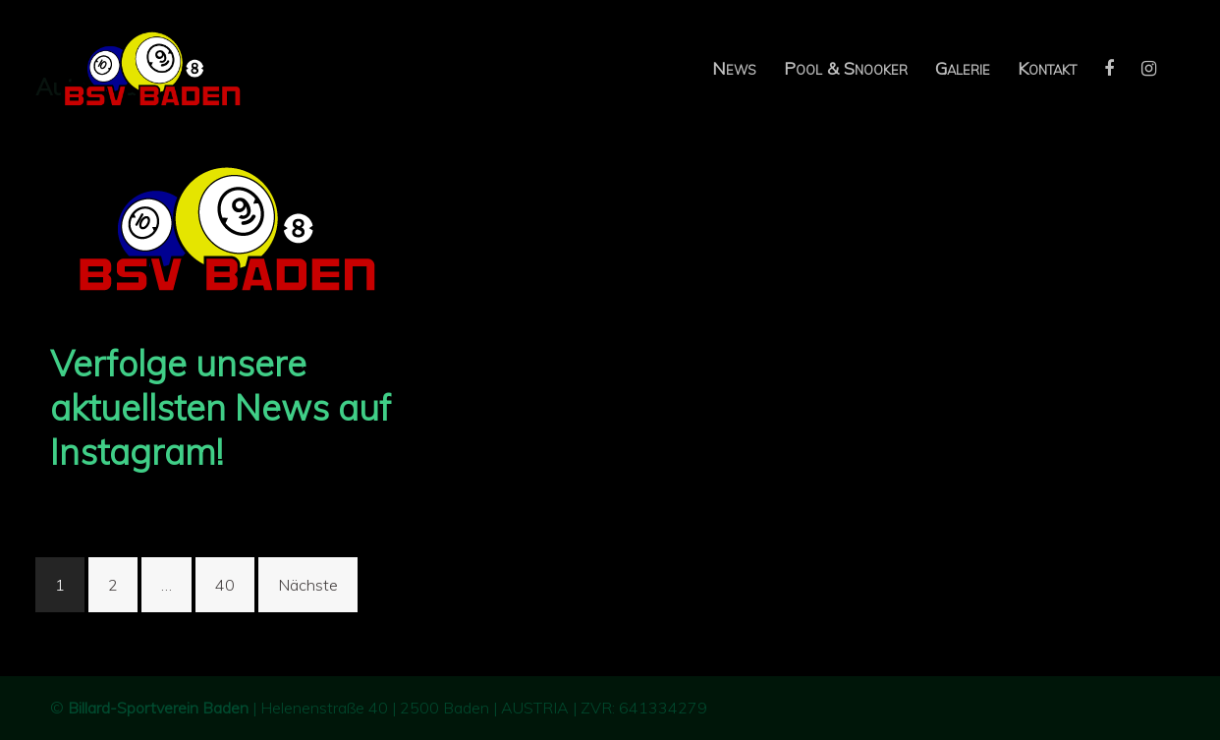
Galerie (962, 68)
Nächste (308, 585)
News (734, 68)
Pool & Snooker (846, 68)
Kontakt (1047, 68)
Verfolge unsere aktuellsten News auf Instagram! (220, 407)
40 (225, 585)
